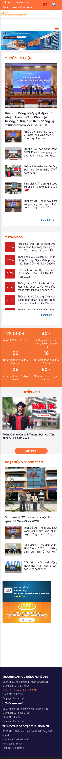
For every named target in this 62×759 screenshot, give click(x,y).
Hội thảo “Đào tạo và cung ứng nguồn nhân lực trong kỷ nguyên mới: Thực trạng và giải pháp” (36, 248)
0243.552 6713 (29, 690)
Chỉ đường (18, 698)
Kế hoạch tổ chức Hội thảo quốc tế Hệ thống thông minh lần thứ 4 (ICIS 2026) (36, 273)
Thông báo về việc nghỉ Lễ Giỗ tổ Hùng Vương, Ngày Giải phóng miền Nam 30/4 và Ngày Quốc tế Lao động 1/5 (36, 261)
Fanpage (7, 698)
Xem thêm (31, 450)
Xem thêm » (47, 220)
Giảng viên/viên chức (23, 7)
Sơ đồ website (21, 2)
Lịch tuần (6, 2)
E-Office (6, 7)
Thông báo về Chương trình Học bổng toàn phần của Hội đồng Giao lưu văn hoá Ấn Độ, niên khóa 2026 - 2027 (36, 301)
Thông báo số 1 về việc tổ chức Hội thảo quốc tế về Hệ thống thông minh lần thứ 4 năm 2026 (36, 287)
